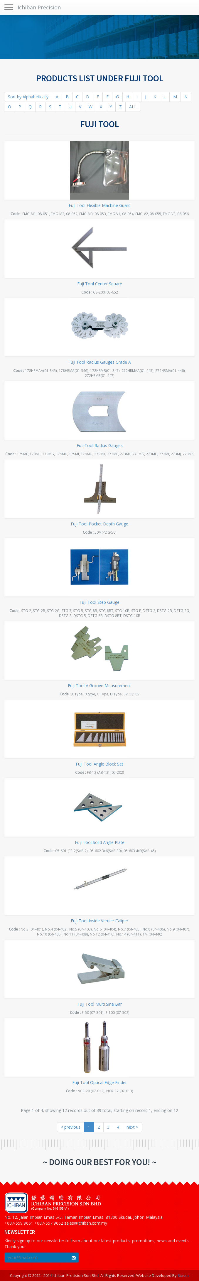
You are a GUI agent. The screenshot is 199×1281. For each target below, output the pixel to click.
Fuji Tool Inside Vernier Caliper (99, 920)
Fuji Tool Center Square (99, 283)
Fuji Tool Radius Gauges (100, 445)
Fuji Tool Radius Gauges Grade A (99, 362)
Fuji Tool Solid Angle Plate (99, 842)
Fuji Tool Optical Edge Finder (99, 1082)
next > (132, 1127)
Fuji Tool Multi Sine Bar (99, 1004)
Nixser (183, 1275)
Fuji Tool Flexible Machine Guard (100, 205)
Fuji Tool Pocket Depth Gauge (99, 524)
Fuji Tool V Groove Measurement (99, 685)
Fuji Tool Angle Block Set (99, 764)
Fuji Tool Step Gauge (99, 602)
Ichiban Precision (39, 7)
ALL (132, 106)
